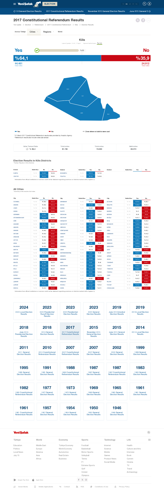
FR (133, 4)
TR (123, 4)
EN (126, 4)
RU (136, 4)
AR (130, 4)
